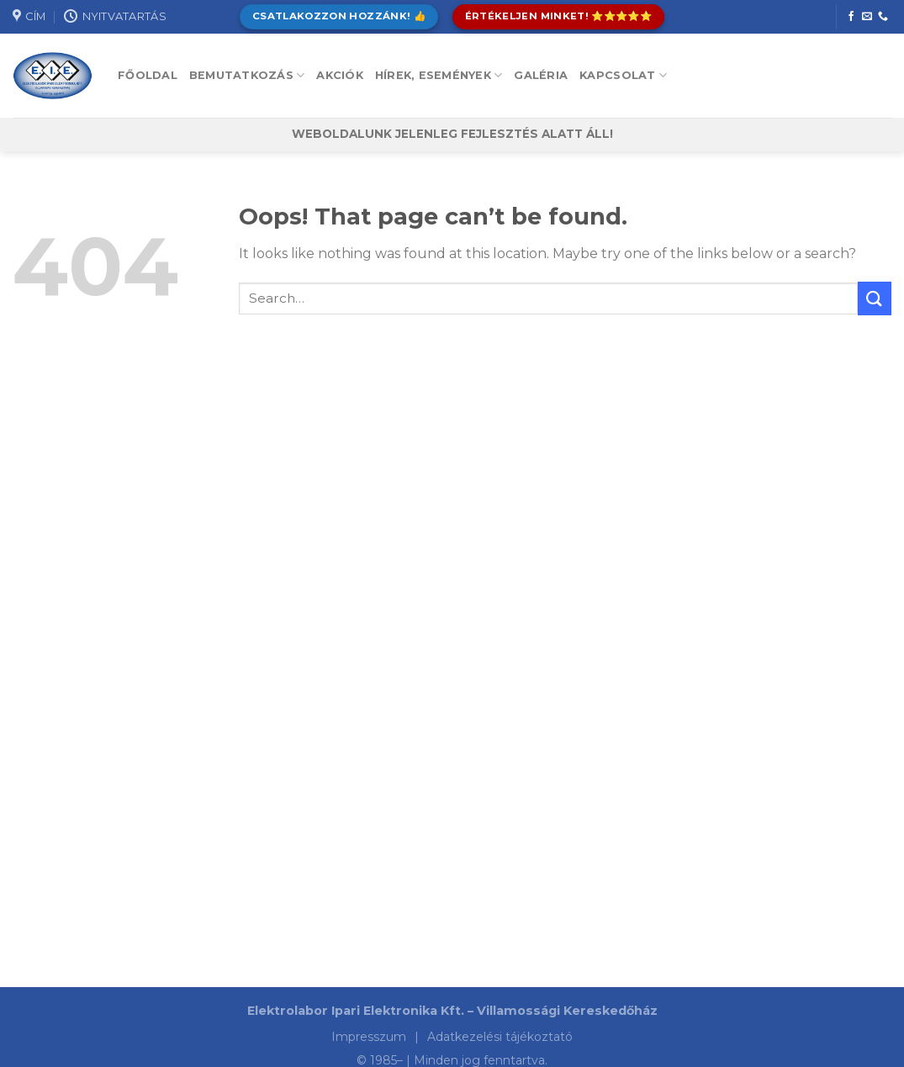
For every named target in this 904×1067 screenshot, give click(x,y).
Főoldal (147, 75)
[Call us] (883, 17)
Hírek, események (439, 75)
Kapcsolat (623, 75)
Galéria (541, 75)
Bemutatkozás (247, 75)
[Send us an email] (867, 17)
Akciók (339, 75)
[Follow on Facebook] (851, 17)
